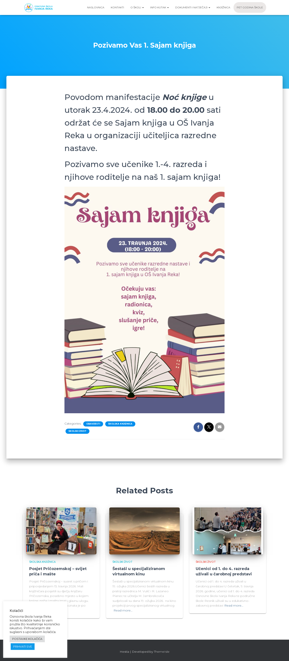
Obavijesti (93, 423)
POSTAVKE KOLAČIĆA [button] (27, 638)
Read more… (123, 610)
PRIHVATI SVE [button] (22, 646)
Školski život (77, 431)
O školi (137, 7)
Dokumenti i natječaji (192, 7)
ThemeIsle (161, 652)
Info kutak (159, 7)
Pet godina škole (250, 7)
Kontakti (117, 7)
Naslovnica (95, 7)
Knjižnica (223, 7)
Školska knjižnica (120, 423)
